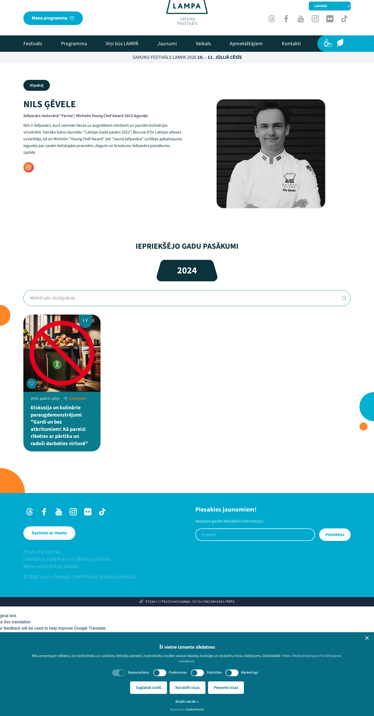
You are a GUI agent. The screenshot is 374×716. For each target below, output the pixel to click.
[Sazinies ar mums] (49, 533)
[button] (367, 638)
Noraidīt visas (187, 688)
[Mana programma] (53, 18)
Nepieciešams (138, 672)
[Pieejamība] (328, 43)
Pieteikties (334, 535)
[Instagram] (315, 18)
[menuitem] (32, 44)
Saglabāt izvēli (148, 688)
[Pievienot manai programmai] (31, 383)
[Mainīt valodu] (330, 6)
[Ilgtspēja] (340, 43)
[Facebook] (286, 18)
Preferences (178, 672)
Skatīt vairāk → (187, 701)
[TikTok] (344, 18)
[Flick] (330, 18)
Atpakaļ (36, 85)
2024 (187, 270)
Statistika (214, 672)
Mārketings (249, 672)
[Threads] (271, 18)
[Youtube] (301, 18)
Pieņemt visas (226, 688)
